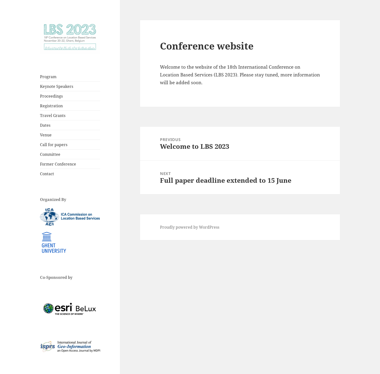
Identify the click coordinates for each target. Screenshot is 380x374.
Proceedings (51, 96)
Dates (45, 125)
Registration (51, 105)
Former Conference (58, 164)
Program (48, 76)
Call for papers (53, 144)
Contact (47, 173)
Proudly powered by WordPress (189, 227)
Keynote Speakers (56, 86)
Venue (46, 135)
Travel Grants (52, 115)
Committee (50, 154)
